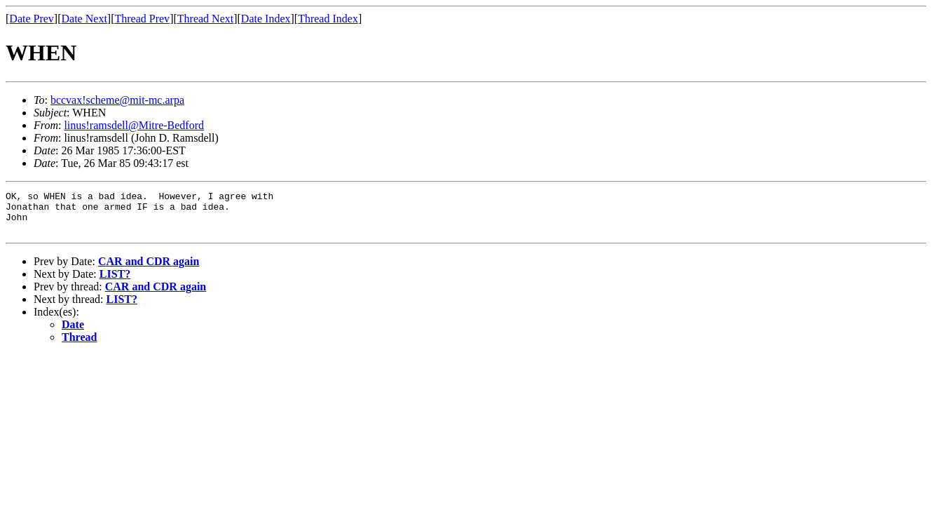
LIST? (115, 282)
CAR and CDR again (148, 270)
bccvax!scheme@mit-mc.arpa (117, 100)
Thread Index (328, 19)
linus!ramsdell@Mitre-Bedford (134, 125)
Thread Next (205, 19)
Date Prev (31, 19)
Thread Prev (142, 19)
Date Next (84, 19)
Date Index (266, 19)
